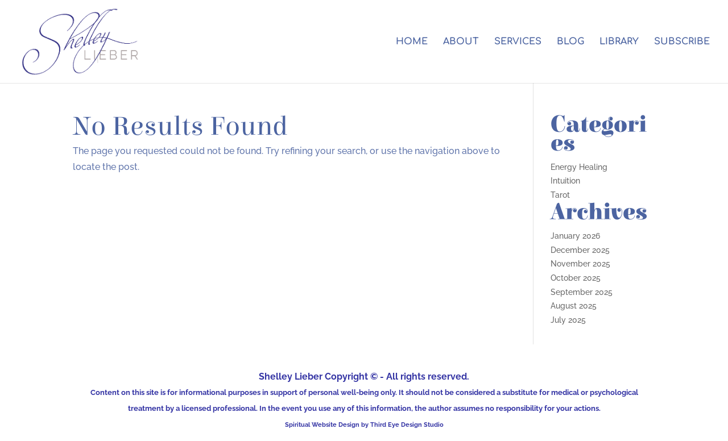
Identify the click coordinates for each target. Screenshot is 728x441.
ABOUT (461, 42)
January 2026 (575, 235)
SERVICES (517, 42)
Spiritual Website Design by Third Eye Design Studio (364, 424)
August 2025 (574, 305)
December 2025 (580, 250)
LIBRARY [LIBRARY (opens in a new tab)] (619, 42)
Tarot (560, 194)
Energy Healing (579, 167)
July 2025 (568, 319)
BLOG (570, 42)
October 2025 (576, 277)
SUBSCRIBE (682, 42)
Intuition (565, 180)
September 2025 (582, 292)
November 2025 (580, 263)
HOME (412, 42)
